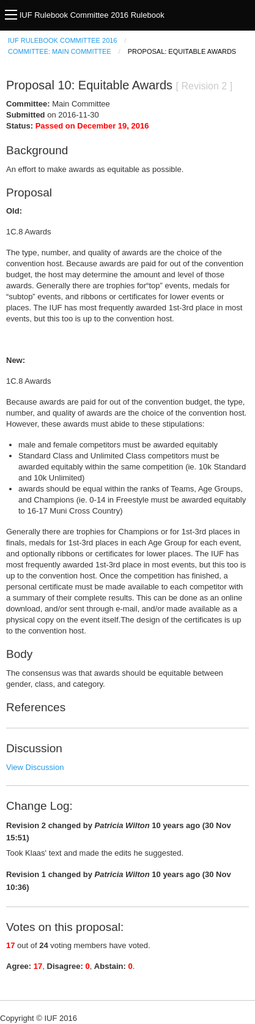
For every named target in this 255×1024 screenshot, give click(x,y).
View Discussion (35, 767)
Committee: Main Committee (59, 51)
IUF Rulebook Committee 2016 (62, 40)
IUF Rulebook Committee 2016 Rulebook (92, 15)
